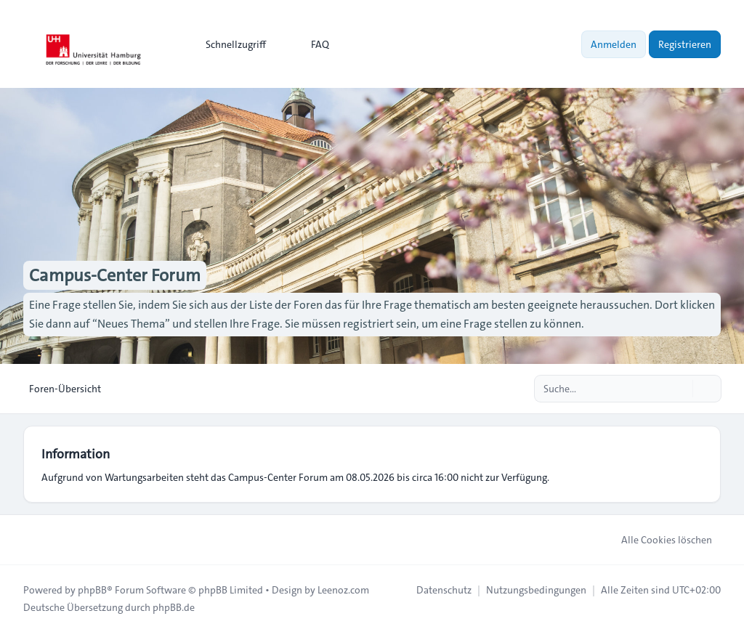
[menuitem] (229, 44)
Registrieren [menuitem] (684, 44)
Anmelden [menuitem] (613, 44)
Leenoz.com (343, 590)
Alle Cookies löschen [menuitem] (657, 539)
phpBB (92, 590)
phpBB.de (174, 607)
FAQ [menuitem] (310, 44)
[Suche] (680, 388)
